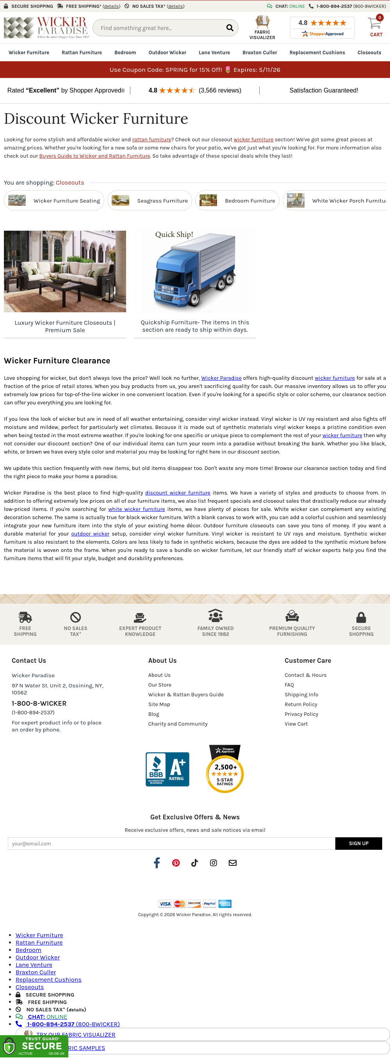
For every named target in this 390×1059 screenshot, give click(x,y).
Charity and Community (178, 723)
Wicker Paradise (221, 377)
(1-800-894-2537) (33, 712)
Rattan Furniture (82, 52)
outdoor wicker (90, 533)
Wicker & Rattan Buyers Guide (186, 694)
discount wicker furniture (177, 492)
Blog (153, 713)
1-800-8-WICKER (39, 703)
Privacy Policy (301, 713)
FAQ (289, 684)
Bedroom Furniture (250, 199)
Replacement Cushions (317, 52)
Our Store (160, 684)
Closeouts (369, 52)
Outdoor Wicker (167, 52)
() (112, 6)
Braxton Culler (259, 52)
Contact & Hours (306, 674)
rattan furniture (151, 139)
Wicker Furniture (29, 52)
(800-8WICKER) (68, 1023)
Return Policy (301, 704)
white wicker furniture (136, 508)
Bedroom (125, 52)
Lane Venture (214, 52)
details (76, 1009)
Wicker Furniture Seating (67, 199)
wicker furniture (254, 139)
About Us (159, 674)
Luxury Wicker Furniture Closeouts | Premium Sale (64, 326)
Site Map (159, 704)
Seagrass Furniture (162, 199)
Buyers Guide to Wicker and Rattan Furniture (94, 155)
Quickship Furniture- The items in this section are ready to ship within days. (195, 325)
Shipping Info (301, 694)
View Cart (296, 723)
